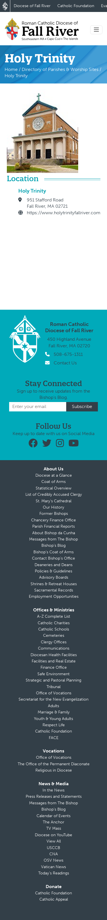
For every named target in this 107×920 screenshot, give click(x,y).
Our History (53, 507)
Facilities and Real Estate (54, 661)
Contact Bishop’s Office (53, 558)
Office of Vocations (53, 693)
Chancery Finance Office (53, 520)
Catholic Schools (53, 629)
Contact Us (65, 363)
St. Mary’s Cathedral (53, 501)
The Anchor (53, 822)
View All (54, 841)
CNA (53, 854)
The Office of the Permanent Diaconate (54, 764)
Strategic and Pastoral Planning (53, 680)
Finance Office (54, 667)
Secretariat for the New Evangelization (53, 699)
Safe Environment (53, 674)
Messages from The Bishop (53, 539)
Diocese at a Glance (53, 475)
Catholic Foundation (75, 5)
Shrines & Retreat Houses (54, 584)
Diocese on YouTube (53, 835)
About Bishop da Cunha (53, 533)
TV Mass (53, 828)
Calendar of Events (53, 815)
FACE (53, 737)
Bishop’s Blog (53, 545)
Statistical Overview (53, 488)
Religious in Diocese (53, 770)
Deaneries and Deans (53, 564)
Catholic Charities (54, 623)
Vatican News (53, 866)
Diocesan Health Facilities (54, 654)
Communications (53, 648)
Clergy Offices (53, 642)
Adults (53, 705)
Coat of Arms (53, 481)
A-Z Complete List (53, 616)
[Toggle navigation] (96, 29)
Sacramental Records (53, 590)
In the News (53, 790)
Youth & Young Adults (53, 718)
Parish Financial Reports (53, 526)
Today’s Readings (53, 873)
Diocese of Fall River (32, 5)
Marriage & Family (54, 712)
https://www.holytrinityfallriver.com (63, 212)
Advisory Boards (53, 577)
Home (11, 69)
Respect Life (54, 725)
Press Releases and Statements (54, 796)
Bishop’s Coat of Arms (53, 552)
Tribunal (53, 686)
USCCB (53, 847)
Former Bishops (53, 513)
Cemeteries (53, 635)
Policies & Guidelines (53, 571)
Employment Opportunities (53, 596)
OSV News (53, 860)
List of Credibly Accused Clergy (53, 494)
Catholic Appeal (53, 899)
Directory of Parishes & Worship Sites (60, 69)
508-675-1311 (68, 354)
